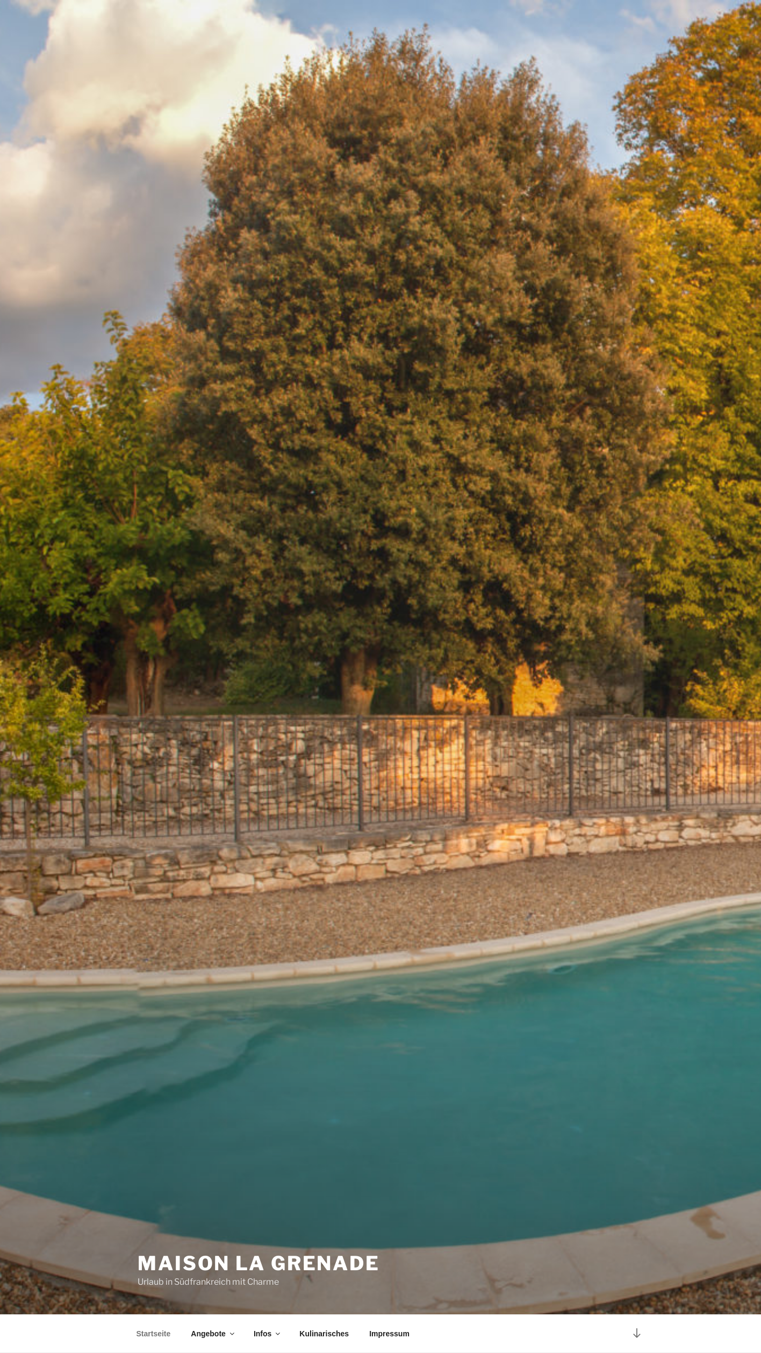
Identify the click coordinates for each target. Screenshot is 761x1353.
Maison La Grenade (259, 1263)
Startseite (154, 1333)
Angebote (213, 1333)
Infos (268, 1333)
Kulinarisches (324, 1333)
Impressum (389, 1333)
